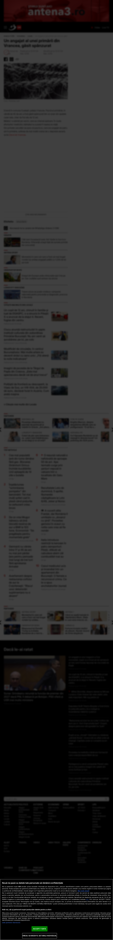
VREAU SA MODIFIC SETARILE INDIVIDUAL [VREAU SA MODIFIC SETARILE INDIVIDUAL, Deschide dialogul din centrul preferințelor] (39, 936)
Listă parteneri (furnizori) (11, 922)
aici (87, 899)
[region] (56, 909)
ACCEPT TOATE (39, 929)
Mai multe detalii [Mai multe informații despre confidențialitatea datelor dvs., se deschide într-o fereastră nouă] (83, 891)
